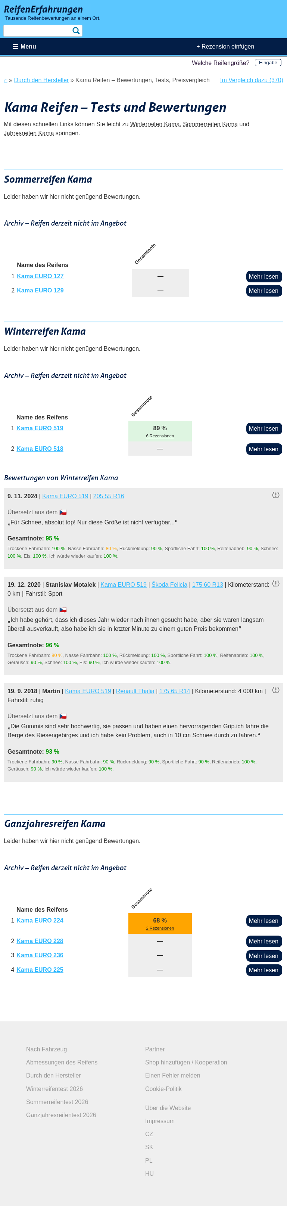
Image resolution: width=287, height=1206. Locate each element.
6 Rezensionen (160, 436)
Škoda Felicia (169, 585)
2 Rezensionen (160, 928)
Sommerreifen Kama (210, 124)
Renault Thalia (135, 691)
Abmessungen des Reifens (61, 1062)
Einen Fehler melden (172, 1075)
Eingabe (268, 62)
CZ (149, 1134)
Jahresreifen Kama (29, 133)
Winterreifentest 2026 (54, 1089)
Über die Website (168, 1108)
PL (149, 1160)
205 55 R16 (108, 496)
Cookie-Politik (163, 1089)
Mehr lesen (263, 276)
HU (149, 1174)
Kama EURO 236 (39, 955)
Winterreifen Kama (155, 124)
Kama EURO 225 (39, 970)
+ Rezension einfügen (225, 46)
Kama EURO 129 (40, 290)
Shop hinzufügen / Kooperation (186, 1062)
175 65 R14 (174, 691)
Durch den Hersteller (53, 1075)
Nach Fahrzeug (46, 1049)
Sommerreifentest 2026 (57, 1102)
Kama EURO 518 (39, 449)
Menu (28, 46)
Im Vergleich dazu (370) (251, 80)
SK (149, 1147)
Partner (155, 1049)
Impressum (160, 1121)
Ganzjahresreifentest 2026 (61, 1115)
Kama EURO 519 (39, 428)
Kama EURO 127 (40, 276)
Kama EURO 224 (39, 920)
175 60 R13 (207, 585)
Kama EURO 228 (39, 941)
